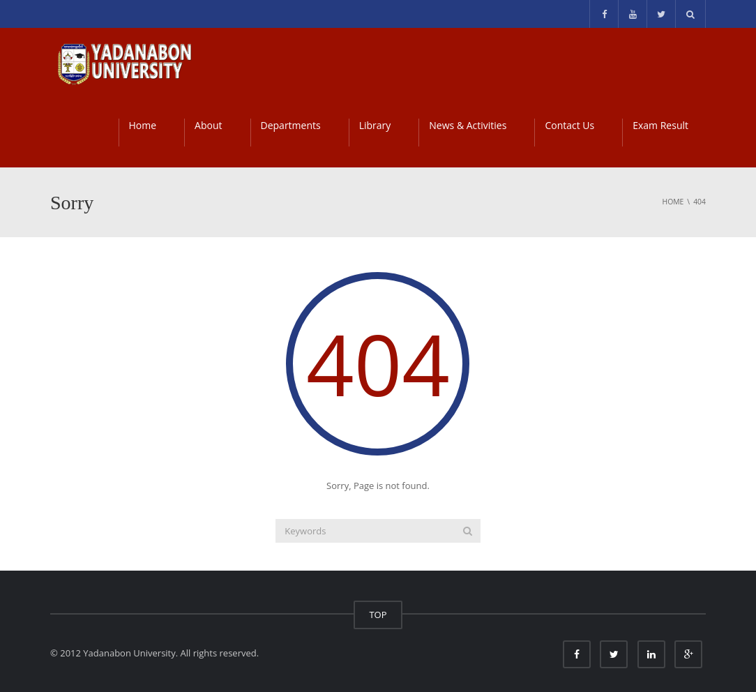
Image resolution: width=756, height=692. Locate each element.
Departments (291, 125)
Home (143, 125)
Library (375, 125)
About (208, 125)
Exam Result (660, 125)
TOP (377, 614)
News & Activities (467, 125)
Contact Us (569, 125)
